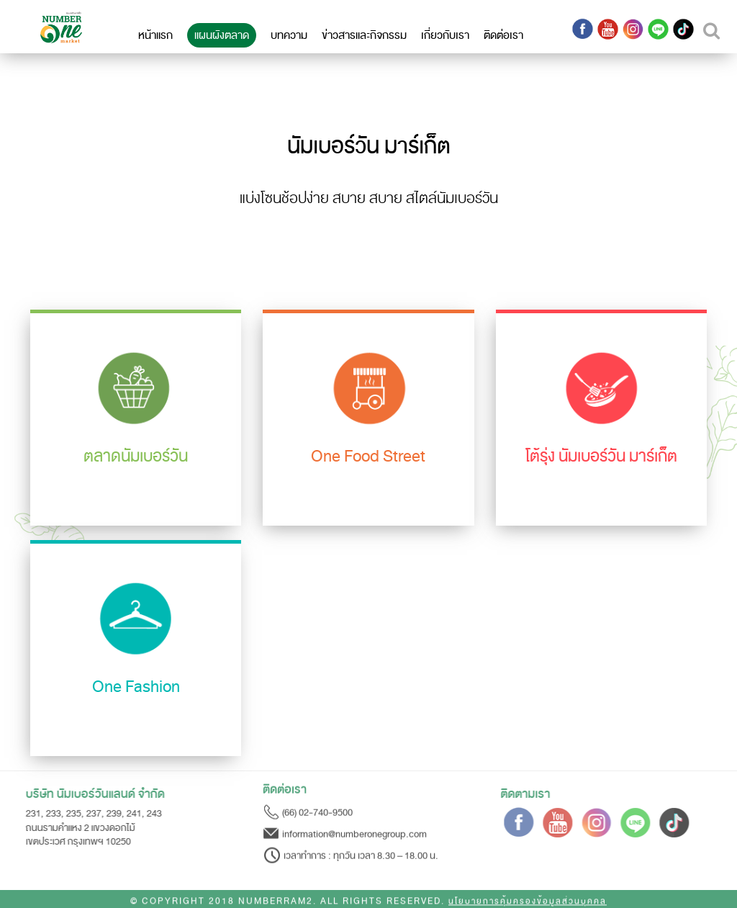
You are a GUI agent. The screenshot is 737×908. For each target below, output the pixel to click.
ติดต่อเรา (503, 35)
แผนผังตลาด (221, 35)
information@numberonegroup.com (354, 832)
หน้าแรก (155, 35)
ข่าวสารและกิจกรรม (364, 35)
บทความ (289, 35)
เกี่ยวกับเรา (445, 35)
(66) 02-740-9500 (317, 810)
